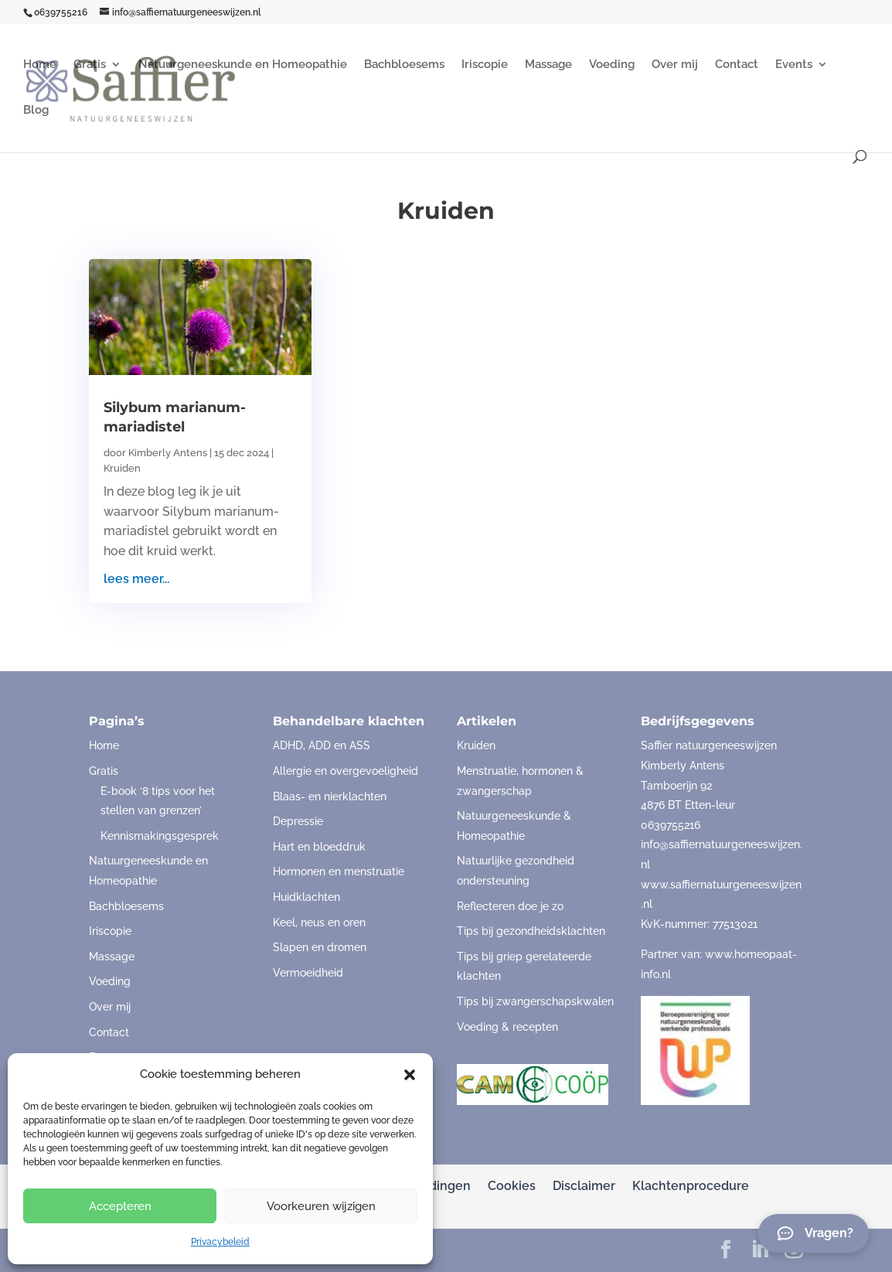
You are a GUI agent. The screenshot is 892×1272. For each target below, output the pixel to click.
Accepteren (120, 1206)
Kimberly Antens (167, 453)
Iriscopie (484, 65)
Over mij (675, 65)
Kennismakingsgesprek (159, 836)
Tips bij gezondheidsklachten (531, 931)
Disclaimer (584, 1185)
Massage (548, 65)
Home (39, 65)
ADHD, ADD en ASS (321, 745)
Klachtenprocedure (690, 1185)
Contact (736, 65)
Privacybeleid (220, 1241)
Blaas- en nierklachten (329, 796)
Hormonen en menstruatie (338, 871)
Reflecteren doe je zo (510, 906)
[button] (409, 1075)
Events (793, 65)
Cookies (512, 1185)
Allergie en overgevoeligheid (345, 771)
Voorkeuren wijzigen (321, 1206)
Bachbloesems (404, 65)
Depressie (298, 821)
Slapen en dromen (319, 947)
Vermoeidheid (308, 973)
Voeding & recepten (507, 1027)
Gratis (89, 65)
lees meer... (136, 578)
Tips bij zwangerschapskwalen (535, 1001)
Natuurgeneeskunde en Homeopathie (242, 65)
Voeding (612, 65)
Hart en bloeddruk (319, 847)
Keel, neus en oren (319, 922)
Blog (36, 110)
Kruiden (122, 468)
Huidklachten (306, 897)
